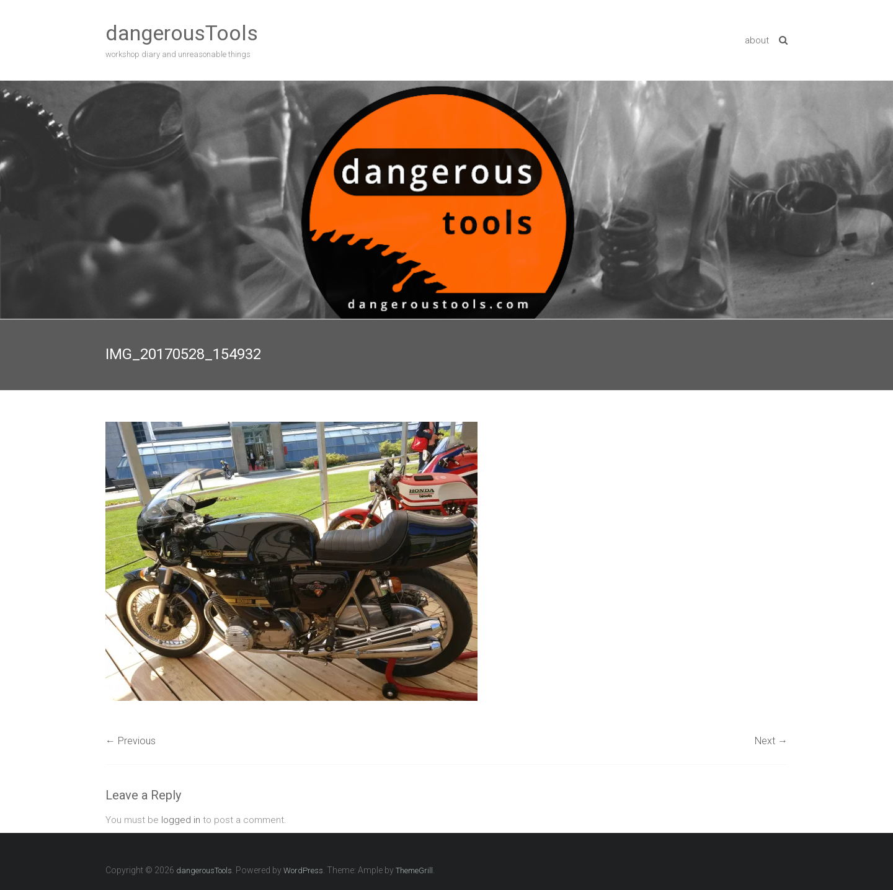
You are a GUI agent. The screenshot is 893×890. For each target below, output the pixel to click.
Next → (771, 741)
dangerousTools (181, 32)
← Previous (130, 741)
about (757, 40)
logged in (180, 819)
